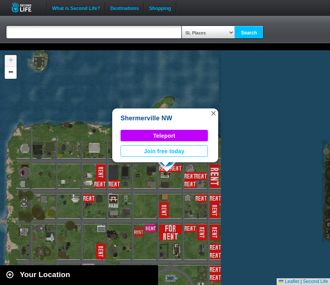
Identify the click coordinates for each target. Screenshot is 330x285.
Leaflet (289, 281)
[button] (213, 113)
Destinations (124, 8)
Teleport (164, 136)
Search (249, 33)
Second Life (26, 7)
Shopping (160, 8)
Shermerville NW (146, 118)
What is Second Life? (76, 8)
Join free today (164, 151)
